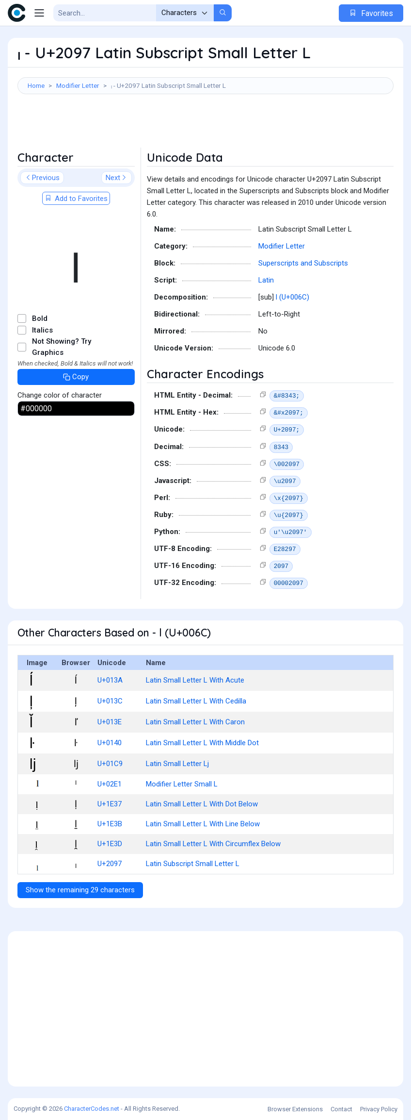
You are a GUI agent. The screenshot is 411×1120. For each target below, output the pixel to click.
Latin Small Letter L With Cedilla (196, 701)
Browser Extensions (295, 1109)
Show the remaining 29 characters (80, 890)
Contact (341, 1109)
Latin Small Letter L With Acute (195, 680)
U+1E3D (109, 843)
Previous (42, 177)
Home (36, 85)
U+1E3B (109, 823)
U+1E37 (109, 804)
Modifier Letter (77, 85)
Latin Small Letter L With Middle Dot (202, 742)
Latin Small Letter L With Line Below (203, 823)
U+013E (109, 722)
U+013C (110, 701)
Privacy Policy (378, 1109)
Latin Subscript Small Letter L (192, 863)
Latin (266, 280)
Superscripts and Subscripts (303, 263)
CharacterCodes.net (91, 1108)
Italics (42, 330)
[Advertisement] (205, 126)
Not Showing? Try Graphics (61, 347)
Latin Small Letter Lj (177, 763)
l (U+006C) (292, 297)
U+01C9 (110, 763)
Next (116, 177)
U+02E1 (109, 784)
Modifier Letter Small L (182, 784)
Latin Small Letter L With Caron (195, 722)
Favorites (371, 13)
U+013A (110, 680)
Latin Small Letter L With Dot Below (202, 804)
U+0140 (109, 742)
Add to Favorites (76, 198)
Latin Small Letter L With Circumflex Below (213, 843)
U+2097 (109, 863)
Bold (39, 318)
